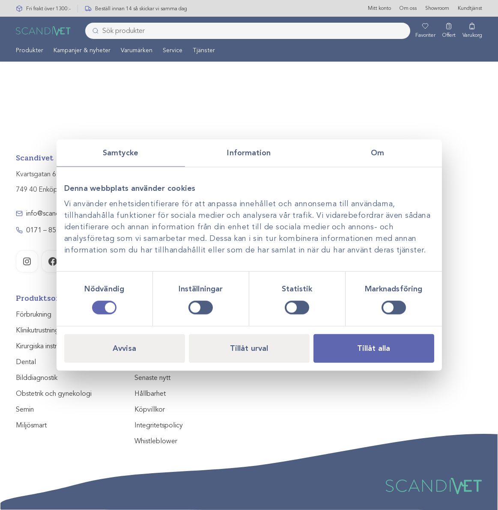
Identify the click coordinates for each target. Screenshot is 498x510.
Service (172, 50)
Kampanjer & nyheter (82, 50)
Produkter (29, 50)
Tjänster (204, 50)
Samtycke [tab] (120, 152)
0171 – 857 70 (47, 230)
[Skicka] (93, 31)
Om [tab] (377, 152)
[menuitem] (29, 50)
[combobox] (247, 31)
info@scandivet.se (52, 213)
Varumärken (136, 50)
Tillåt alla (373, 348)
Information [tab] (249, 152)
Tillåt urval (249, 348)
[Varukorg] (472, 31)
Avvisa (124, 348)
